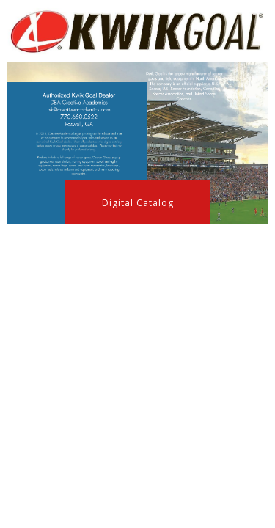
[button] (137, 202)
